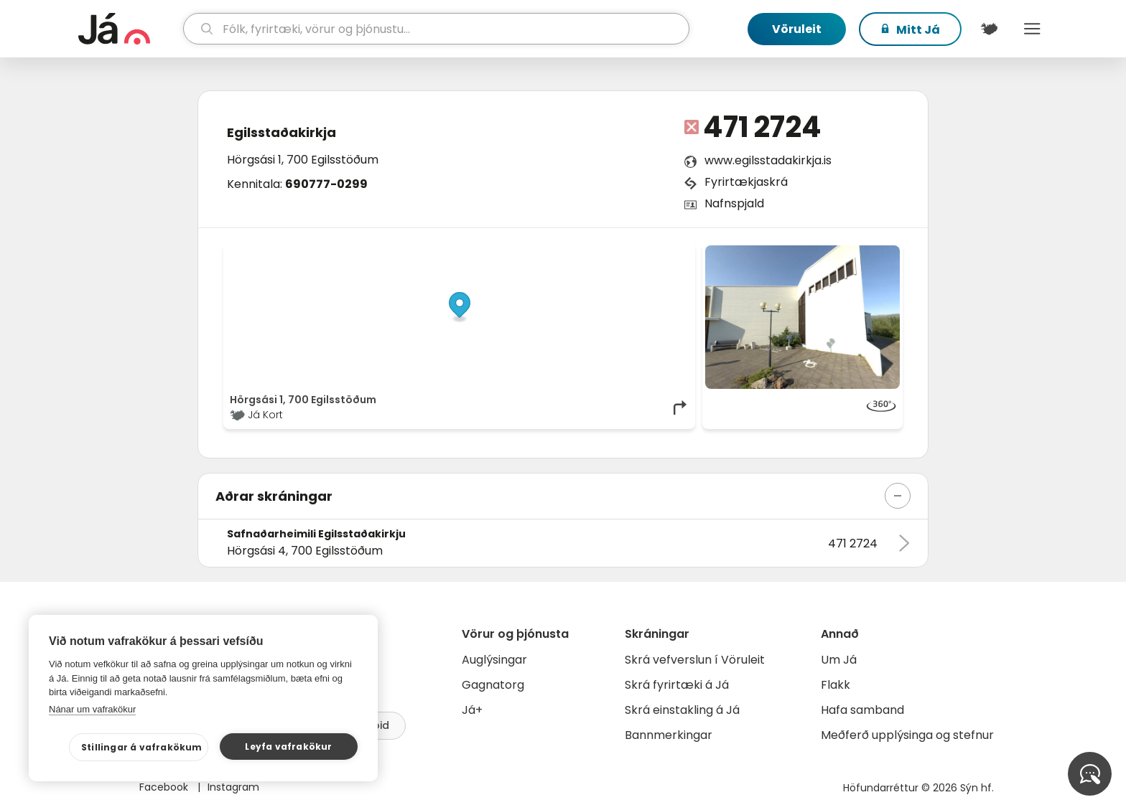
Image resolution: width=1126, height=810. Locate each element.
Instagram (233, 787)
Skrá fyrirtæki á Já (677, 685)
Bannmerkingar (668, 735)
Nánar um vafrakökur (92, 709)
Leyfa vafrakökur (288, 746)
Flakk (835, 685)
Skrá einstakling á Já (682, 710)
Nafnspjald (734, 203)
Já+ (472, 710)
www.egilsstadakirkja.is (768, 160)
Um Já (839, 659)
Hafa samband (862, 710)
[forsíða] (129, 28)
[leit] (436, 29)
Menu (1032, 28)
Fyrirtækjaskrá (746, 182)
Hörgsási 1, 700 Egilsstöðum (302, 159)
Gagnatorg (493, 685)
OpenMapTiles (661, 253)
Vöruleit (797, 29)
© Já (541, 253)
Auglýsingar (494, 659)
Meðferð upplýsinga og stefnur (907, 735)
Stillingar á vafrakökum (142, 747)
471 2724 (762, 127)
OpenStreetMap (592, 253)
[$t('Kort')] (989, 28)
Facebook (165, 787)
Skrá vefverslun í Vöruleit (695, 659)
